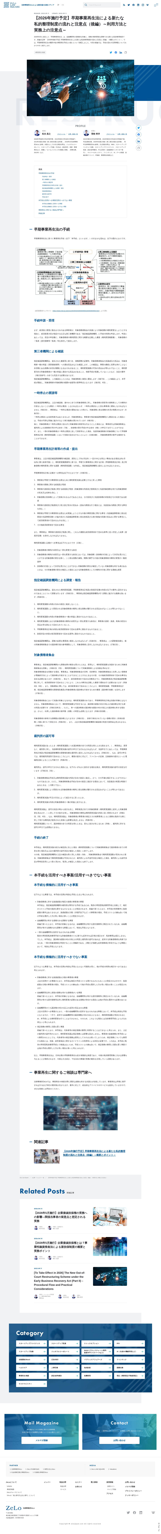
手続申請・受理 (47, 176)
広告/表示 (54, 1359)
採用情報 (109, 1482)
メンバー (47, 1482)
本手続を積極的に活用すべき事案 (52, 203)
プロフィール (61, 134)
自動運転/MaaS (24, 1359)
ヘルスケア (23, 1368)
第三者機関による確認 (49, 179)
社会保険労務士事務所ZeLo (20, 1472)
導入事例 (94, 1482)
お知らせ (78, 1486)
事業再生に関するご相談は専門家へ (51, 210)
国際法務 (120, 1368)
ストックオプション (91, 1343)
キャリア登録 (111, 1489)
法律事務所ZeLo (16, 1469)
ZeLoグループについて (14, 1492)
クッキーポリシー (131, 1495)
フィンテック (122, 1359)
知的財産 (87, 1368)
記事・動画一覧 (73, 134)
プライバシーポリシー (133, 1491)
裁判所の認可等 (47, 194)
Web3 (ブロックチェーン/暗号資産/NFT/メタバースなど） (95, 1351)
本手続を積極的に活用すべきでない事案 (54, 206)
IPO (118, 1343)
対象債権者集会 (47, 191)
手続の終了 (45, 197)
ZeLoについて (11, 1482)
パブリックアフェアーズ (93, 1359)
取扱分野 (62, 1482)
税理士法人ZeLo (49, 1469)
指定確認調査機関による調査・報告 (53, 188)
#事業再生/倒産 (40, 52)
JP (58, 5)
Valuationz (113, 1469)
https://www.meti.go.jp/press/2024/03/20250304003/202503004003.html (76, 311)
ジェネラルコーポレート (60, 1351)
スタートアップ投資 (58, 1343)
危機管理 (87, 1376)
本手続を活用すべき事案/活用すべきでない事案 (55, 200)
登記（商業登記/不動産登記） (127, 1376)
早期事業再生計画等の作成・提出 (52, 185)
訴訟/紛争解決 (56, 1376)
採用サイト (111, 1486)
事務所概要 (10, 1489)
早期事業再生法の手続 (46, 173)
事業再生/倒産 (24, 1376)
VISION (9, 1486)
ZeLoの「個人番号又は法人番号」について (21, 1495)
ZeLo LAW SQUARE (98, 1469)
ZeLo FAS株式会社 (33, 1469)
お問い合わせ (119, 1440)
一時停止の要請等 (47, 182)
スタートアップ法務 (26, 1351)
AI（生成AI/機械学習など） (127, 1351)
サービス (63, 1489)
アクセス (109, 1493)
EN (63, 5)
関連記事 (42, 213)
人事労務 (54, 1368)
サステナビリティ (25, 1384)
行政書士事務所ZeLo (41, 1472)
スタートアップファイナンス (29, 1343)
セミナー (78, 1482)
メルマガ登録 (42, 1440)
